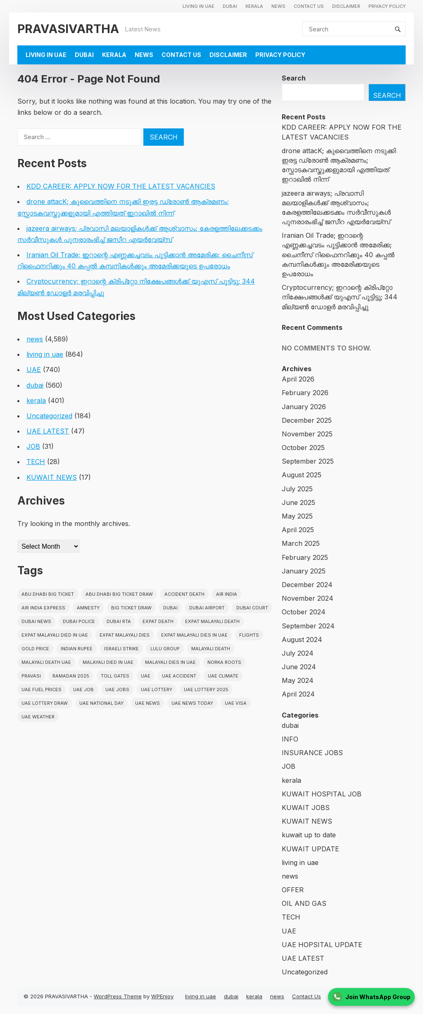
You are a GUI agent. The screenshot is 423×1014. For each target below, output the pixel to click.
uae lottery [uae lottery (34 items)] (156, 689)
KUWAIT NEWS (51, 477)
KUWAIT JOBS (306, 807)
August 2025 (301, 475)
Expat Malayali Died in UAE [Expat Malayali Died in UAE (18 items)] (54, 635)
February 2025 (305, 557)
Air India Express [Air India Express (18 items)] (43, 608)
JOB (33, 446)
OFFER (293, 890)
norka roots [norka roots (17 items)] (224, 662)
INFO (290, 739)
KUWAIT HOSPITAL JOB (321, 794)
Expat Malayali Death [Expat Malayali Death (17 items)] (212, 621)
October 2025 (303, 447)
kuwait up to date (309, 835)
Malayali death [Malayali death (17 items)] (210, 649)
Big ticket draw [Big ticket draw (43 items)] (131, 608)
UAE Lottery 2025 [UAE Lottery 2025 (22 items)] (206, 689)
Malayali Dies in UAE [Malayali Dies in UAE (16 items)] (170, 662)
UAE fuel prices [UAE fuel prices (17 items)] (41, 689)
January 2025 (304, 571)
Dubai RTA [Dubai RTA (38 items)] (119, 621)
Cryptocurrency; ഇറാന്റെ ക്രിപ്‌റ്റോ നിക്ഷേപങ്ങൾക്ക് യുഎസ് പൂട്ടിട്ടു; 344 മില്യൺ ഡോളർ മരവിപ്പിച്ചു (339, 296)
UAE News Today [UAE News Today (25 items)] (192, 703)
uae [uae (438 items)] (145, 676)
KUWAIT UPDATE (310, 849)
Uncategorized (49, 416)
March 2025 (301, 543)
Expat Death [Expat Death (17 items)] (158, 621)
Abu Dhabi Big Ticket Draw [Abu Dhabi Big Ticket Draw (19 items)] (119, 594)
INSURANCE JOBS (312, 753)
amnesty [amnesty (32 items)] (88, 608)
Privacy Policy (387, 6)
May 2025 (297, 516)
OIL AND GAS (304, 903)
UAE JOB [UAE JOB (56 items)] (83, 689)
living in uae (198, 6)
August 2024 (302, 639)
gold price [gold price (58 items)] (35, 649)
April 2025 (298, 530)
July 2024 (298, 653)
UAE (33, 369)
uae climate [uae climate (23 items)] (223, 676)
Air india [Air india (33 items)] (226, 594)
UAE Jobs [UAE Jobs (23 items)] (117, 689)
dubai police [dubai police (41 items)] (79, 621)
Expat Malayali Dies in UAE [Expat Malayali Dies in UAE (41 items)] (194, 635)
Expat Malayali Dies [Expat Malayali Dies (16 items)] (125, 635)
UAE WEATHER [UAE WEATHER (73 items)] (38, 717)
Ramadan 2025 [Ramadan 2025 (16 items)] (70, 676)
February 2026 (305, 393)
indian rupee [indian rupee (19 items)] (77, 649)
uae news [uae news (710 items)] (147, 703)
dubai (230, 6)
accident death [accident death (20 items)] (184, 594)
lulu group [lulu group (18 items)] (165, 649)
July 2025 (297, 489)
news (278, 6)
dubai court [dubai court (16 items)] (252, 608)
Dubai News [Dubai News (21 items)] (36, 621)
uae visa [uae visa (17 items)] (236, 703)
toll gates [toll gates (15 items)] (115, 676)
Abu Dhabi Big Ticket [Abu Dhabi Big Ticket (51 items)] (47, 594)
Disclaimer (346, 6)
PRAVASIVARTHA (68, 28)
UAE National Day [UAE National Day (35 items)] (101, 703)
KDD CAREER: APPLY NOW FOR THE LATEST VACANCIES (120, 186)
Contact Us (309, 6)
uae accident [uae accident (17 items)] (179, 676)
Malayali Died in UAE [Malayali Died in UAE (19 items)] (108, 662)
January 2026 (304, 407)
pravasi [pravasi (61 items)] (31, 676)
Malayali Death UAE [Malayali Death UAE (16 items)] (46, 662)
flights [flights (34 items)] (249, 635)
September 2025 (308, 461)
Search (294, 78)
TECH (35, 461)
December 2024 (307, 584)
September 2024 (308, 626)
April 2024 (298, 694)
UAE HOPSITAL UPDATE (322, 945)
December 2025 (307, 420)
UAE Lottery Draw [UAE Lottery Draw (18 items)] (44, 703)
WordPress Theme (118, 996)
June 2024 (299, 667)
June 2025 (298, 502)
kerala (254, 6)
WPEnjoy (162, 996)
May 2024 (298, 680)
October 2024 (304, 612)
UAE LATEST (47, 431)
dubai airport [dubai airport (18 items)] (207, 608)
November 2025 (307, 434)
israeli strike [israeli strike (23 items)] (121, 649)
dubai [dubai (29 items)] (170, 608)
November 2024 (307, 598)
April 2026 (298, 379)
